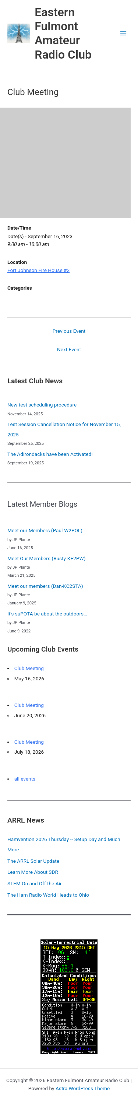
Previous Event (69, 331)
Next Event (69, 349)
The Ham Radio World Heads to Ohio (48, 895)
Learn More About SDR (32, 872)
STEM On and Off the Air (34, 883)
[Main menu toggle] (123, 33)
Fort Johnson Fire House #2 (38, 270)
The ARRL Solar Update (33, 861)
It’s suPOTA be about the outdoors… (47, 614)
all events (25, 779)
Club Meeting (29, 668)
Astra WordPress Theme (83, 1088)
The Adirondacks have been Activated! (50, 454)
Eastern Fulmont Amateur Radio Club (63, 33)
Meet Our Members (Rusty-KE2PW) (46, 558)
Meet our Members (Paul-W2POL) (44, 530)
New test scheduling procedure (42, 405)
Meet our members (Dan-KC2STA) (45, 586)
